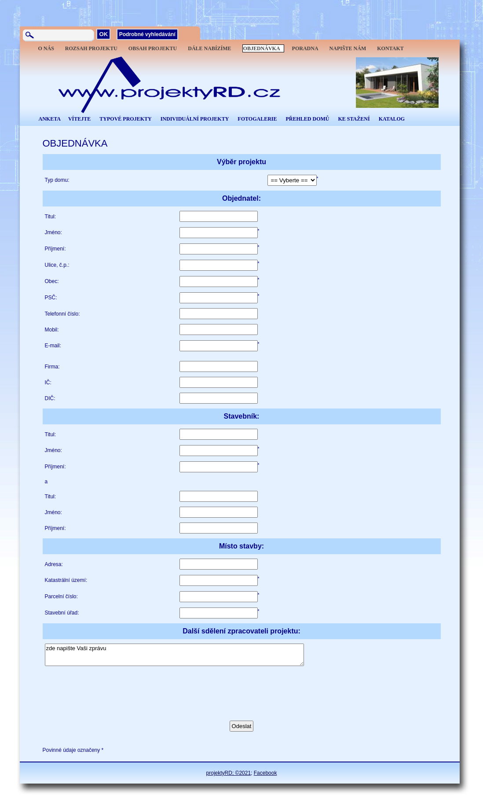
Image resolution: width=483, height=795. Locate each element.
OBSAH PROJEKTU (152, 48)
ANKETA (50, 119)
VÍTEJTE (79, 119)
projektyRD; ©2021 (228, 773)
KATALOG (392, 119)
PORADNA (305, 48)
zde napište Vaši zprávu (174, 655)
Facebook (265, 773)
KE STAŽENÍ (354, 119)
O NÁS (46, 48)
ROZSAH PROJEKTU (91, 48)
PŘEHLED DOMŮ (307, 119)
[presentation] (112, 688)
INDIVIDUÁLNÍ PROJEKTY (195, 119)
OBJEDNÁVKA (261, 48)
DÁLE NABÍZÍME (209, 48)
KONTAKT (390, 48)
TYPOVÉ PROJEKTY (125, 119)
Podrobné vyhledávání (147, 34)
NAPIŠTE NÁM (347, 48)
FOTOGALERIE (257, 119)
